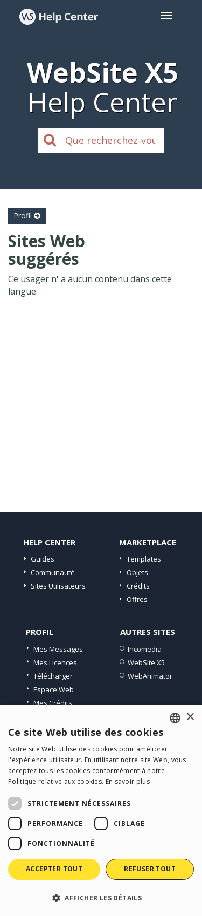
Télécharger (53, 676)
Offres (137, 599)
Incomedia (145, 649)
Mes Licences (55, 662)
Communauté (53, 572)
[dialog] (101, 810)
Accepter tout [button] (54, 868)
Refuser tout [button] (150, 868)
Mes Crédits (52, 703)
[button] (101, 897)
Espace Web (53, 689)
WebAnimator (150, 676)
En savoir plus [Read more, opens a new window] (128, 781)
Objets (137, 572)
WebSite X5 (146, 662)
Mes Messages (58, 649)
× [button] (190, 717)
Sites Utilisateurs (58, 586)
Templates (144, 559)
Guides (42, 559)
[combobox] (175, 718)
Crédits (138, 586)
